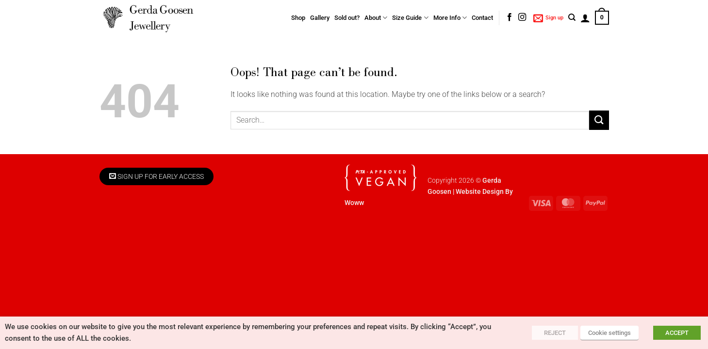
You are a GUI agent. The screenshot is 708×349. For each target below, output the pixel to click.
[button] (548, 18)
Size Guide (410, 17)
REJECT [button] (555, 332)
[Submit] (599, 120)
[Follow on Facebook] (509, 17)
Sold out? (347, 17)
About (375, 17)
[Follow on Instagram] (522, 17)
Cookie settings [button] (609, 332)
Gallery (319, 17)
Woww (354, 203)
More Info (450, 17)
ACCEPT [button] (677, 332)
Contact (482, 17)
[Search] (572, 17)
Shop (298, 17)
